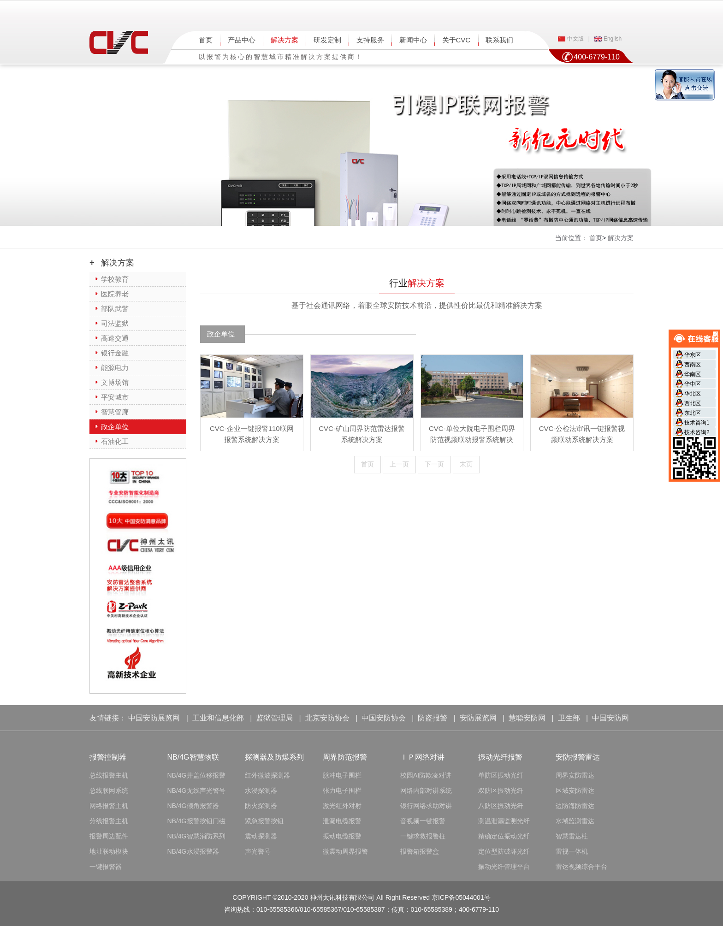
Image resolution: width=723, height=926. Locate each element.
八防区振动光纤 (500, 805)
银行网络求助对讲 (426, 805)
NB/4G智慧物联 (193, 757)
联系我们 (499, 40)
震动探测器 (261, 836)
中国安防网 (610, 718)
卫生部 (569, 718)
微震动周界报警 (345, 851)
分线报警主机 (108, 821)
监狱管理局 (274, 718)
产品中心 (241, 40)
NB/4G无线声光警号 (196, 790)
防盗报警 (432, 718)
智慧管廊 (115, 412)
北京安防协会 (327, 718)
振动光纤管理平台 (504, 866)
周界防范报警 (345, 757)
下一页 (434, 464)
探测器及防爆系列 (274, 757)
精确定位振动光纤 (504, 836)
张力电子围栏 (342, 790)
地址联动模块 (108, 851)
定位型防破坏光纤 (504, 851)
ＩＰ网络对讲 (422, 757)
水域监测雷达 (575, 821)
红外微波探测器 (267, 775)
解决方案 (284, 40)
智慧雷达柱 (572, 836)
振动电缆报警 (342, 836)
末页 (466, 464)
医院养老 (115, 294)
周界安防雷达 (575, 775)
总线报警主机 (108, 775)
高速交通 (115, 338)
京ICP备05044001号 (461, 897)
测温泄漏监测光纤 (504, 821)
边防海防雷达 (575, 805)
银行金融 (115, 353)
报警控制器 (107, 757)
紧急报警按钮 (264, 821)
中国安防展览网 (154, 718)
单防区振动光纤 (500, 775)
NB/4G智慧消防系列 (196, 836)
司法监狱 (115, 323)
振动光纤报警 (500, 757)
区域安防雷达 (575, 790)
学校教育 (115, 279)
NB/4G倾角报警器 (193, 805)
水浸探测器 (261, 790)
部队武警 (115, 309)
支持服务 (370, 40)
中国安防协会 (384, 718)
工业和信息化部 (218, 718)
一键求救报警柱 (422, 836)
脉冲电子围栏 (342, 775)
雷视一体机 (572, 851)
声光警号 (258, 851)
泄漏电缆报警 (342, 821)
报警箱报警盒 (419, 851)
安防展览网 (478, 718)
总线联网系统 (108, 790)
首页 (206, 40)
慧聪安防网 (527, 718)
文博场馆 (115, 382)
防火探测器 (261, 805)
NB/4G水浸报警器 (193, 851)
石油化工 (115, 441)
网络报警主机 (108, 805)
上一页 (399, 464)
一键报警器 (105, 866)
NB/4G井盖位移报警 (196, 775)
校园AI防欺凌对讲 (425, 775)
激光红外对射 (342, 805)
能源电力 (115, 368)
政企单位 (115, 427)
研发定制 (327, 40)
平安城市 (115, 397)
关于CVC (456, 40)
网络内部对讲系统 (426, 790)
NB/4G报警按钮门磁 (196, 821)
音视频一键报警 (422, 821)
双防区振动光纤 (500, 790)
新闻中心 (413, 40)
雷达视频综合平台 (581, 866)
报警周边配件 (108, 836)
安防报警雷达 (578, 757)
